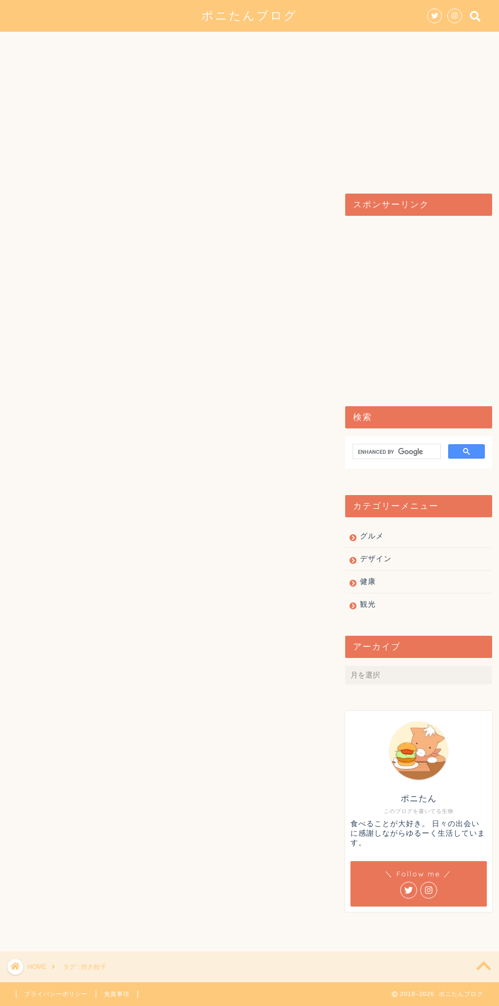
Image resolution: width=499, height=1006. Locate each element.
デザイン (232, 44)
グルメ (176, 44)
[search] (395, 452)
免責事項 (117, 994)
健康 (327, 44)
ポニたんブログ (249, 15)
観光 (283, 44)
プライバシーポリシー (56, 994)
